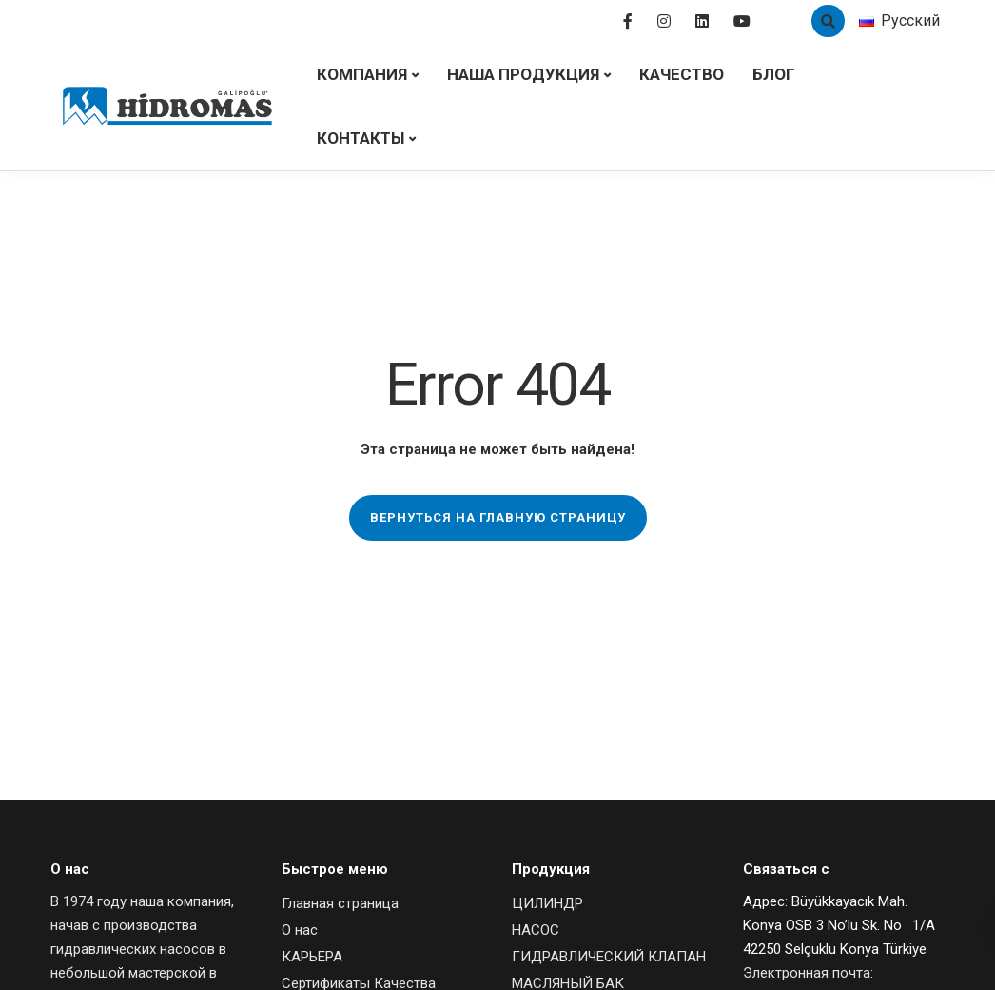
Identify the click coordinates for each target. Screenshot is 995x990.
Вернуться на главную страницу (498, 517)
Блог (773, 74)
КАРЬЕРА (312, 956)
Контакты (360, 138)
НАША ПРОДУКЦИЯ (523, 74)
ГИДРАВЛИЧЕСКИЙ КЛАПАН (609, 956)
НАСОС (535, 930)
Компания (362, 74)
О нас (300, 930)
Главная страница (340, 903)
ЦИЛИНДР (547, 903)
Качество (681, 74)
